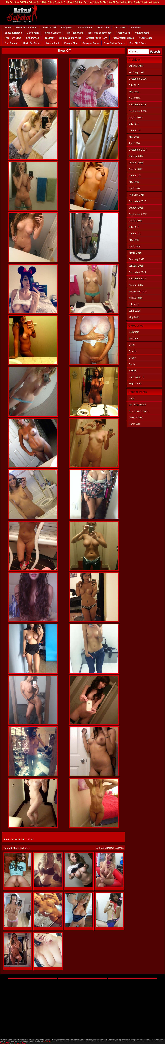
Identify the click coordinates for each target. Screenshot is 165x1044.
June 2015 (134, 233)
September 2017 (138, 149)
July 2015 (134, 227)
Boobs (132, 357)
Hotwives (136, 27)
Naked (132, 370)
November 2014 (137, 278)
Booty (132, 364)
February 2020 (137, 72)
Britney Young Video (70, 38)
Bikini (132, 344)
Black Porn (33, 32)
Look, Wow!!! (136, 417)
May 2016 (134, 181)
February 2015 (137, 259)
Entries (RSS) (5, 1043)
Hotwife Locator (52, 32)
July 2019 (134, 85)
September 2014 (138, 291)
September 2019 (138, 78)
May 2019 (134, 91)
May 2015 (134, 239)
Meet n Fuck (52, 43)
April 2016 (134, 188)
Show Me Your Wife (26, 27)
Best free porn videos (100, 32)
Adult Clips (103, 27)
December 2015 (137, 201)
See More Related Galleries (110, 848)
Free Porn (49, 38)
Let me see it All (137, 404)
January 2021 (136, 65)
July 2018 (134, 123)
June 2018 (134, 130)
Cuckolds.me (85, 27)
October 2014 (136, 285)
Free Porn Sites (13, 38)
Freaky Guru (123, 32)
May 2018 (134, 136)
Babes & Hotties (13, 32)
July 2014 (134, 304)
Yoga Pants (135, 383)
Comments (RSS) (19, 1043)
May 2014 (134, 317)
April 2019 (134, 98)
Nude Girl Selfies (32, 43)
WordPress (47, 1041)
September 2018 (138, 111)
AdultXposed (142, 32)
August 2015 (135, 220)
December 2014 (137, 272)
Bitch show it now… (139, 411)
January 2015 (136, 265)
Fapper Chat (71, 43)
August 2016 (135, 169)
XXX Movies (32, 38)
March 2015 (135, 252)
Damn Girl (134, 423)
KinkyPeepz (67, 27)
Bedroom (134, 338)
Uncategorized (136, 377)
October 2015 (136, 207)
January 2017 (136, 156)
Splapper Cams (90, 43)
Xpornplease (145, 38)
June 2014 (134, 310)
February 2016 (137, 194)
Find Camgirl (11, 43)
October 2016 (136, 162)
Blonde (132, 351)
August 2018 (135, 117)
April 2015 (134, 246)
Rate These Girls (74, 32)
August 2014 (135, 297)
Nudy (131, 398)
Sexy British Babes (114, 43)
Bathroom (134, 331)
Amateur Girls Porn (96, 38)
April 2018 (134, 143)
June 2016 (134, 175)
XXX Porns (120, 27)
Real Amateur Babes (123, 38)
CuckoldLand (48, 27)
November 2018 (137, 104)
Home (8, 27)
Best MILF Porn (137, 43)
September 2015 (138, 214)
